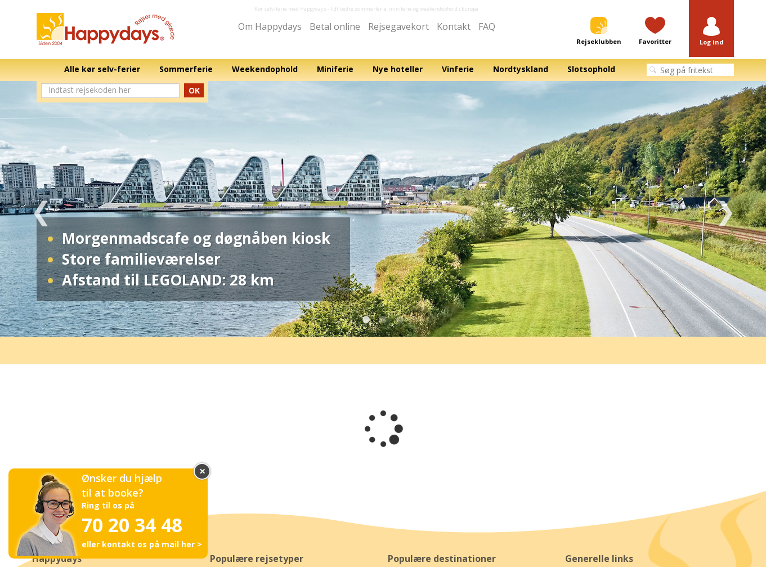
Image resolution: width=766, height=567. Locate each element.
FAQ (486, 26)
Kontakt (454, 26)
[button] (711, 32)
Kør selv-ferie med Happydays (290, 8)
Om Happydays (270, 26)
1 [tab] (366, 319)
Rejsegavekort (398, 26)
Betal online (335, 26)
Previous (40, 209)
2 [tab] (383, 319)
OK (194, 90)
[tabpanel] (383, 209)
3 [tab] (400, 319)
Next (725, 209)
